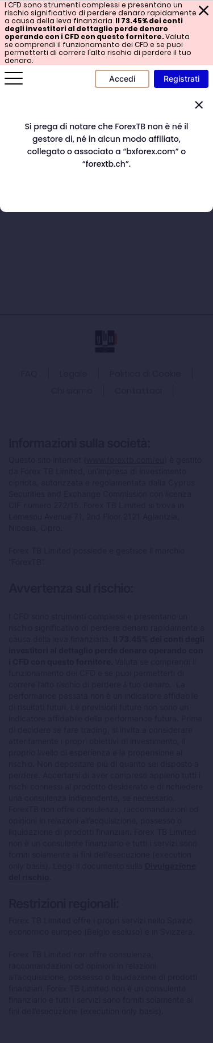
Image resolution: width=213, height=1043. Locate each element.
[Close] (198, 105)
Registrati (181, 78)
